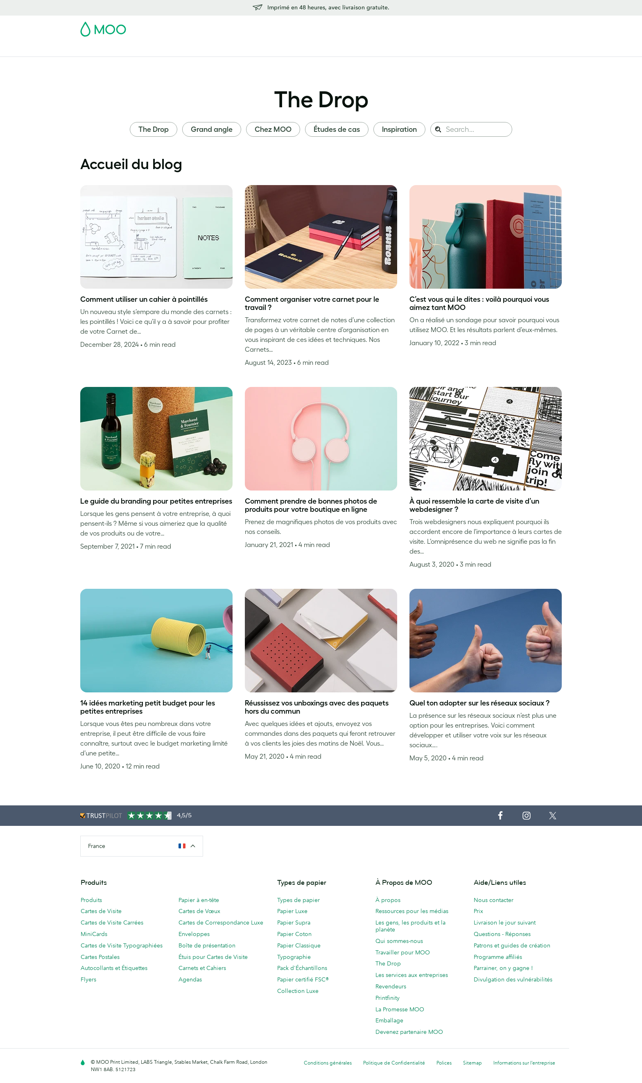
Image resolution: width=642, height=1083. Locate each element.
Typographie (294, 957)
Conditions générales (328, 1063)
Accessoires (343, 49)
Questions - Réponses (502, 934)
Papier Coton (294, 934)
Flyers (273, 49)
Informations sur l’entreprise (524, 1063)
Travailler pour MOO (402, 952)
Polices (444, 1063)
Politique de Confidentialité (394, 1063)
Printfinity (387, 998)
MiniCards (94, 934)
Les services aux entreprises (411, 975)
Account (434, 26)
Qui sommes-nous (399, 941)
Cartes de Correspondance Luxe (221, 922)
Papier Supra (293, 922)
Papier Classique (299, 945)
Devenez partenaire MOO (409, 1032)
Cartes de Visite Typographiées (122, 945)
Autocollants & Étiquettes (220, 49)
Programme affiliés (498, 957)
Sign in (461, 26)
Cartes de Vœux (199, 911)
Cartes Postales (154, 49)
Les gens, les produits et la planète (410, 926)
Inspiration (399, 129)
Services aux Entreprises (403, 49)
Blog (452, 49)
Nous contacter (493, 900)
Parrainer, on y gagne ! (503, 968)
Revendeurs (390, 986)
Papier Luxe (292, 911)
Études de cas (337, 129)
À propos (387, 900)
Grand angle (212, 129)
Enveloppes (194, 934)
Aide (474, 49)
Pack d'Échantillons (389, 26)
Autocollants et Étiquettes (114, 968)
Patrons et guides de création (512, 945)
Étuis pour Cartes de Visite (213, 957)
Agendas (190, 979)
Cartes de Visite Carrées (112, 922)
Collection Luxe (298, 991)
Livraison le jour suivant (505, 922)
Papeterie (304, 49)
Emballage (389, 1020)
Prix (478, 911)
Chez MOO (273, 129)
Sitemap (472, 1063)
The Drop (321, 99)
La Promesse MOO (399, 1009)
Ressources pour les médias (411, 911)
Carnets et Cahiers (202, 968)
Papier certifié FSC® (303, 979)
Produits (91, 900)
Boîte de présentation (207, 945)
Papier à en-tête (199, 900)
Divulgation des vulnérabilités (513, 979)
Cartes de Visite (101, 49)
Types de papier (298, 900)
